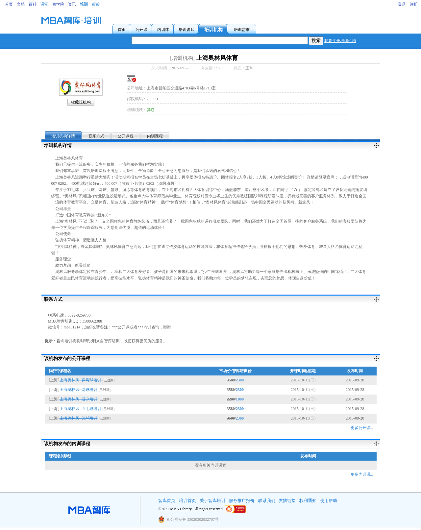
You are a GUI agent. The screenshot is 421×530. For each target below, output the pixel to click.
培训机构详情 (63, 136)
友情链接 (287, 500)
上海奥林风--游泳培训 (79, 399)
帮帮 (96, 4)
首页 (9, 4)
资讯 (72, 4)
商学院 (58, 4)
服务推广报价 (242, 500)
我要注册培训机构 (340, 40)
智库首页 (166, 500)
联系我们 (266, 500)
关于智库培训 (212, 500)
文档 (21, 4)
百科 (33, 4)
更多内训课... (362, 474)
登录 (402, 4)
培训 (84, 4)
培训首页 (187, 500)
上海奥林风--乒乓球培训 (81, 380)
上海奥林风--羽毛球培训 (81, 408)
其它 (151, 110)
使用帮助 (328, 500)
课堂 (44, 4)
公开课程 (126, 136)
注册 (414, 4)
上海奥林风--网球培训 (79, 389)
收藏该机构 (81, 102)
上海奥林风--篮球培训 (79, 418)
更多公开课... (362, 427)
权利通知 (307, 500)
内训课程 (155, 136)
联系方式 (96, 136)
